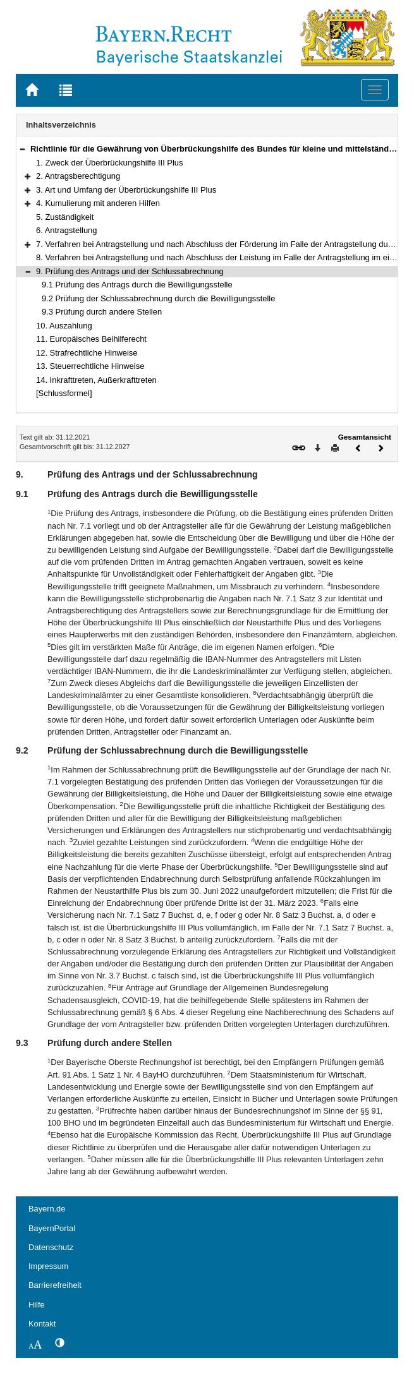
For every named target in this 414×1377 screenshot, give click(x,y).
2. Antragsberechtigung (78, 176)
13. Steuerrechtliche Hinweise (90, 366)
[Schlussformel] (64, 393)
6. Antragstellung (66, 230)
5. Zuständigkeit (65, 217)
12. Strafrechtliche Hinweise (87, 353)
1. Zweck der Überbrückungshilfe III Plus (109, 162)
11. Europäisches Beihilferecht (91, 339)
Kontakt (42, 1323)
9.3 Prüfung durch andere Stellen (102, 311)
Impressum (48, 1266)
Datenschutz (50, 1247)
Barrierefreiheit (55, 1285)
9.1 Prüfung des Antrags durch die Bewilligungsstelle (137, 284)
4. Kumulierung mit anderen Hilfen (98, 203)
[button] (22, 148)
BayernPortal (51, 1228)
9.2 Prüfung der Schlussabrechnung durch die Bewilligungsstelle (158, 298)
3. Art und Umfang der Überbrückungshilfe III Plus (126, 190)
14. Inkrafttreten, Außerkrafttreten (96, 380)
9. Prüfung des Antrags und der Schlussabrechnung (130, 271)
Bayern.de (46, 1208)
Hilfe (36, 1304)
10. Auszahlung (64, 325)
